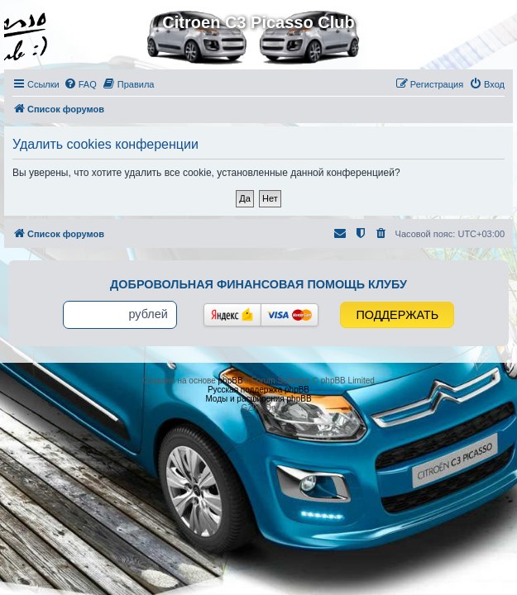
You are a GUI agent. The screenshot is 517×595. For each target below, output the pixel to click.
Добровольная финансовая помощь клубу (258, 284)
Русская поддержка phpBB (258, 389)
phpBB (230, 380)
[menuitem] (80, 84)
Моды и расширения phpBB (258, 398)
